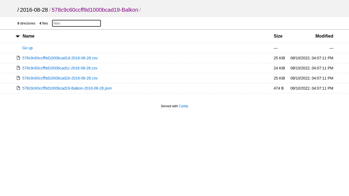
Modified (324, 36)
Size (278, 36)
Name (29, 36)
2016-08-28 (34, 10)
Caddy (183, 106)
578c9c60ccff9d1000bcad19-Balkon (95, 10)
